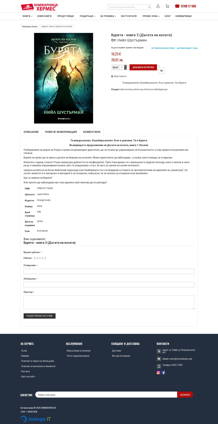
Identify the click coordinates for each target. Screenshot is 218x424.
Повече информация (61, 132)
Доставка (116, 350)
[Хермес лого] (39, 7)
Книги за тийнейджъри (155, 89)
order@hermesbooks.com (180, 358)
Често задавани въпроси (78, 355)
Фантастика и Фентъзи (131, 89)
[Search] (149, 7)
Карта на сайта (28, 376)
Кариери (25, 355)
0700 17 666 (188, 6)
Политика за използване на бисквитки (38, 366)
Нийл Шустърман (132, 40)
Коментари (91, 132)
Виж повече (118, 76)
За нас (24, 350)
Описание (31, 132)
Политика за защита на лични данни (37, 360)
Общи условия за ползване (79, 350)
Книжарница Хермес (30, 26)
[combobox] (129, 7)
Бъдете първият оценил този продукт (127, 47)
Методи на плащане (121, 355)
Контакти (25, 371)
